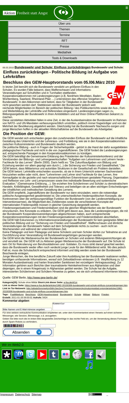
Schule (77, 294)
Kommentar (84, 307)
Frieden (105, 294)
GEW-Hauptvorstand (47, 294)
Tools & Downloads (64, 58)
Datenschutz (22, 396)
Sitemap (36, 396)
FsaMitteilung (17, 294)
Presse (64, 46)
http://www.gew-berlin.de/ (42, 277)
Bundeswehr (66, 294)
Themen (64, 29)
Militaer (86, 294)
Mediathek (64, 52)
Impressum (7, 396)
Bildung (95, 294)
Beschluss (30, 294)
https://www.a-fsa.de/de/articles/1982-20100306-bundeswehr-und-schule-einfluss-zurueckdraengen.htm (76, 285)
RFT (64, 40)
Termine (64, 35)
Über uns (64, 23)
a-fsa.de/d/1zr (70, 282)
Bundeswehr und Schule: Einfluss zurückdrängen (53, 67)
